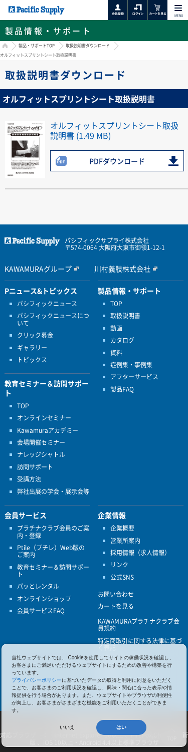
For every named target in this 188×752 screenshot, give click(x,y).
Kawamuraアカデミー (47, 430)
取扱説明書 (125, 315)
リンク (119, 564)
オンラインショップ (44, 598)
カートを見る (116, 606)
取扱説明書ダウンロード (88, 46)
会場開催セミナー (41, 442)
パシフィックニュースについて (53, 319)
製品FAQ (122, 389)
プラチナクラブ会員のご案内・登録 (53, 532)
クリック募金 (35, 335)
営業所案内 (125, 540)
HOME (4, 47)
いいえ (67, 727)
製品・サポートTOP (37, 46)
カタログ (122, 340)
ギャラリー (32, 347)
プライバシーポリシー (37, 680)
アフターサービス (134, 376)
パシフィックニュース (47, 303)
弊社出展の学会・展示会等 (53, 491)
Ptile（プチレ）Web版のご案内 (51, 551)
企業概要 (122, 528)
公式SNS (122, 577)
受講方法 (29, 478)
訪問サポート (35, 466)
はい (121, 727)
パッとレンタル (38, 586)
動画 (116, 328)
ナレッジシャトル (41, 454)
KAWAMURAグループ (38, 269)
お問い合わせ (116, 594)
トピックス (32, 359)
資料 (116, 352)
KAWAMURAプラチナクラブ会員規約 (138, 625)
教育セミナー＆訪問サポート (53, 571)
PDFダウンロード (117, 161)
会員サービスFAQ (41, 610)
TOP (23, 405)
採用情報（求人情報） (140, 552)
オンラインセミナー (44, 417)
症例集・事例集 (131, 364)
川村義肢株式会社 (122, 269)
